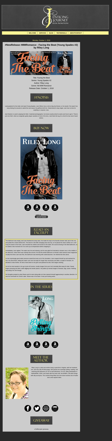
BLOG (51, 33)
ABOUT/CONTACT (76, 33)
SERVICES (42, 33)
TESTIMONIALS (61, 33)
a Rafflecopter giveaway (41, 429)
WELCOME (32, 33)
